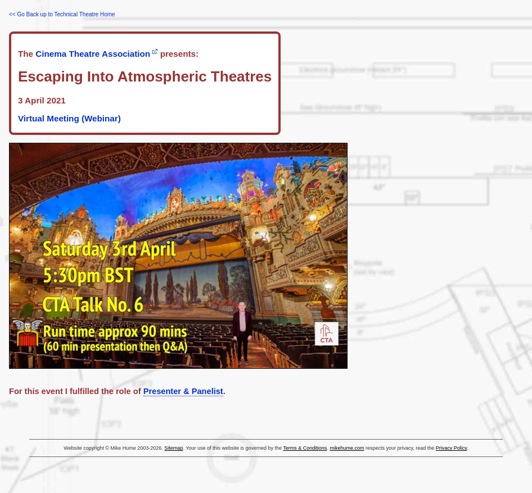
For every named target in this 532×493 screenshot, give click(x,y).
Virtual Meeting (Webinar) (69, 118)
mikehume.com (347, 448)
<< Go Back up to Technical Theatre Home (62, 14)
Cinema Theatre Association (92, 53)
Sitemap (173, 448)
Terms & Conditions (305, 448)
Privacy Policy (451, 448)
